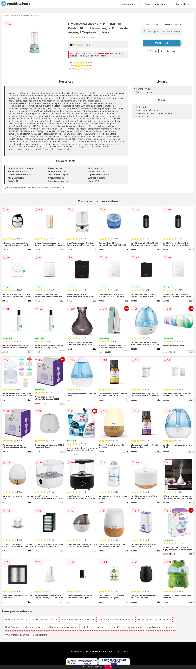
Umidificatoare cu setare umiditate (77, 619)
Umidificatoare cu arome (17, 634)
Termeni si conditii (75, 651)
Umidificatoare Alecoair (31, 15)
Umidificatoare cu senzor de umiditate (116, 619)
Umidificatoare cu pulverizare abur (154, 619)
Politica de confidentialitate (99, 651)
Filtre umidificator (183, 4)
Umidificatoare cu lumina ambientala (22, 627)
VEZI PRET (161, 43)
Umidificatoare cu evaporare (94, 627)
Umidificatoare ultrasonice (44, 619)
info (29, 249)
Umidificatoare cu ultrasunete (160, 627)
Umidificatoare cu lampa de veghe (60, 627)
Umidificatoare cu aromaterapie (127, 627)
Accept (108, 666)
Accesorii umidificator (155, 4)
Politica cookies (121, 651)
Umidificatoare (129, 4)
